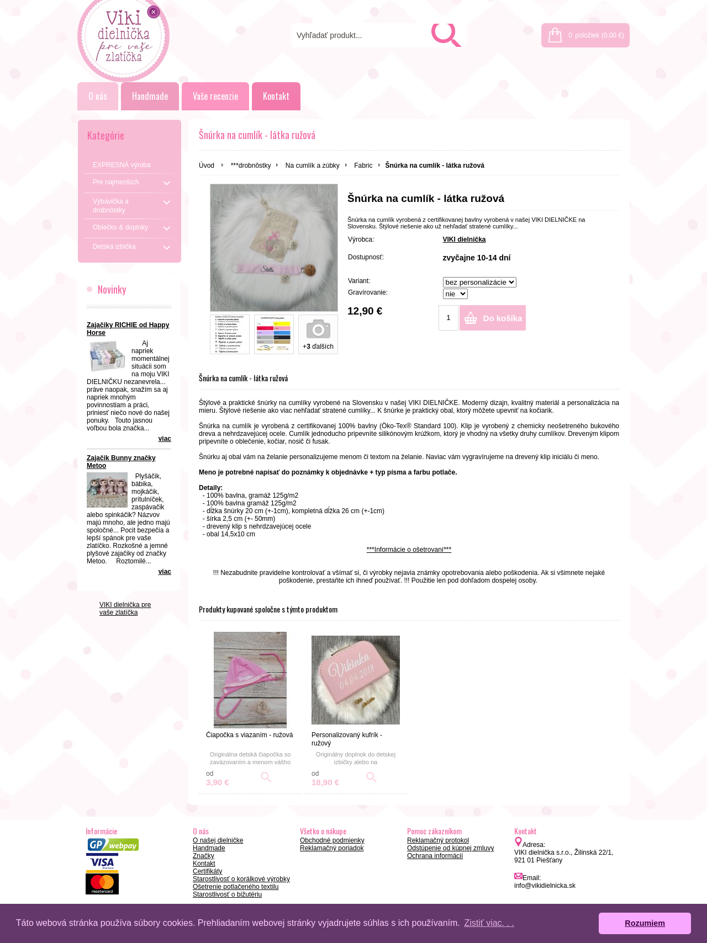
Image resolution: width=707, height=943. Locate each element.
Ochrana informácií (435, 856)
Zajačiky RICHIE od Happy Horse (128, 329)
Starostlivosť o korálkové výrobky (241, 879)
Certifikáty (207, 871)
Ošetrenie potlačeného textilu (235, 887)
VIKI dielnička (464, 239)
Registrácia (606, 6)
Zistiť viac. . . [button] (489, 923)
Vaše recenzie (215, 96)
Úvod (206, 165)
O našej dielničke (218, 840)
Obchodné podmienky (332, 840)
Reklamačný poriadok (331, 848)
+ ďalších (318, 346)
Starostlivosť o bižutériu (227, 894)
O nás (97, 96)
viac (165, 439)
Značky (203, 856)
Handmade (150, 96)
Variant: (359, 281)
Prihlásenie (557, 6)
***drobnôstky (251, 165)
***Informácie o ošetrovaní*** (409, 549)
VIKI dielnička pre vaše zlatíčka (125, 608)
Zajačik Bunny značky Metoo (121, 462)
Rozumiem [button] (645, 923)
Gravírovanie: (368, 292)
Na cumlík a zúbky (313, 165)
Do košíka (503, 318)
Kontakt (276, 96)
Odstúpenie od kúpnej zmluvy (450, 848)
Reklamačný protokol (438, 840)
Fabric (363, 165)
